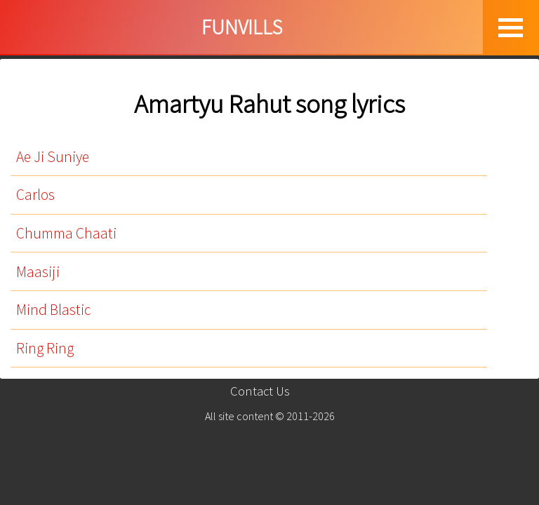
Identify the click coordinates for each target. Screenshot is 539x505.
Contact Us (260, 391)
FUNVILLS (241, 27)
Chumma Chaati (66, 233)
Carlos (35, 194)
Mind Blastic (53, 309)
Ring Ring (45, 348)
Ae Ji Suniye (52, 156)
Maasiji (38, 271)
